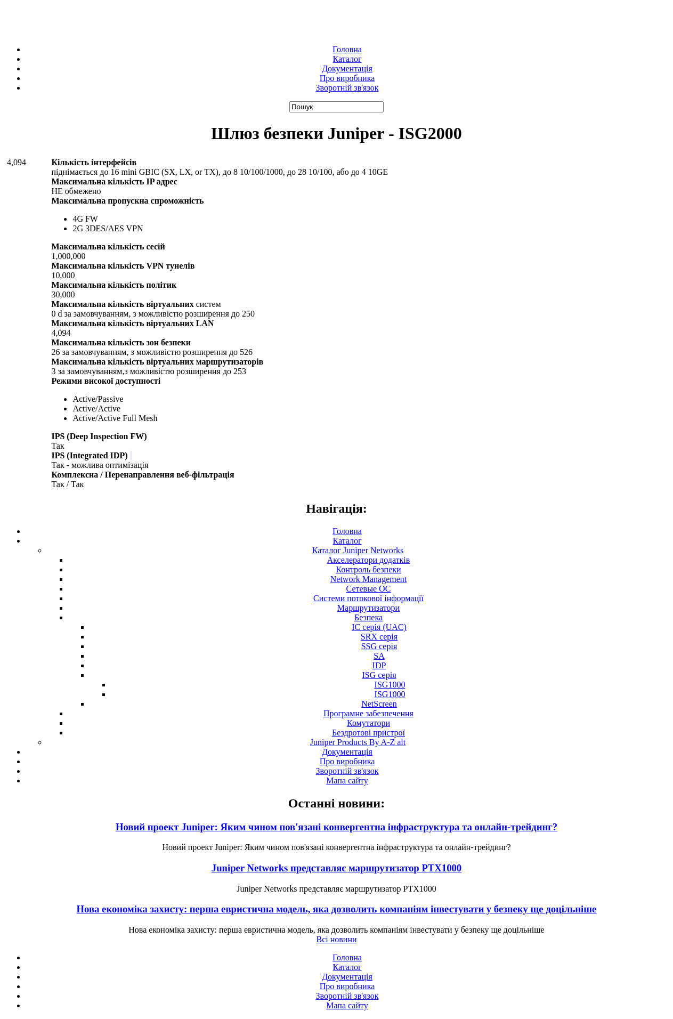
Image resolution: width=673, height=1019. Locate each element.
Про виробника (347, 78)
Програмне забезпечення (368, 713)
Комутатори (368, 722)
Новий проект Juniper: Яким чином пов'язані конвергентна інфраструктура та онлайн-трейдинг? (336, 826)
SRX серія (379, 636)
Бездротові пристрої (368, 732)
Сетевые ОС (368, 588)
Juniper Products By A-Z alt (358, 742)
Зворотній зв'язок (347, 87)
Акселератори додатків (368, 559)
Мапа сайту (347, 780)
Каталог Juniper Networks (357, 550)
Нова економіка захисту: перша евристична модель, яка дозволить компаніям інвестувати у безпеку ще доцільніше (337, 909)
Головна (347, 49)
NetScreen (379, 703)
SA (379, 655)
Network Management (368, 579)
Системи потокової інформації (368, 598)
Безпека (368, 617)
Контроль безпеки (368, 569)
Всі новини (336, 939)
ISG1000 (390, 684)
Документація (347, 68)
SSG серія (379, 646)
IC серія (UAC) (379, 627)
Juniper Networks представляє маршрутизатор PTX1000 (336, 868)
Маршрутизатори (368, 607)
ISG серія (379, 675)
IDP (379, 665)
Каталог (347, 58)
